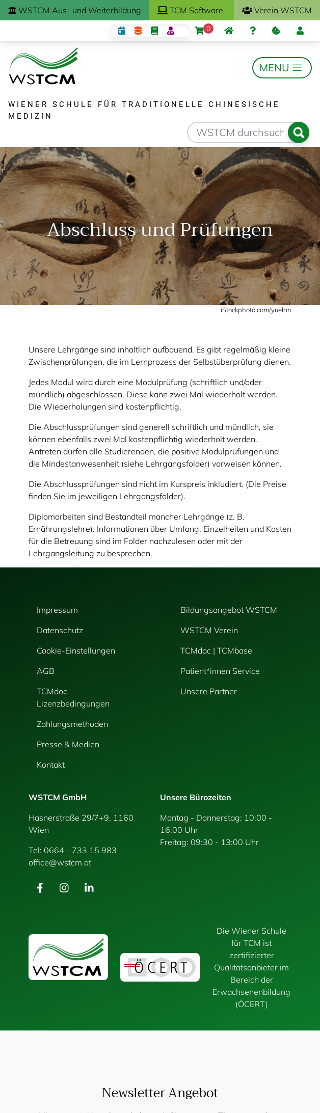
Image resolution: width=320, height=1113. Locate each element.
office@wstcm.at (60, 862)
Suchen (298, 132)
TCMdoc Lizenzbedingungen (73, 697)
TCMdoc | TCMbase (216, 650)
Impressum (57, 610)
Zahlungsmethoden (72, 724)
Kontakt (51, 764)
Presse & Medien (68, 744)
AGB (46, 671)
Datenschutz (60, 630)
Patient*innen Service (220, 671)
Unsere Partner (208, 691)
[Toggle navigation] (282, 67)
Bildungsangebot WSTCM (228, 610)
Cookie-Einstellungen (76, 650)
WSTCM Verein (209, 630)
